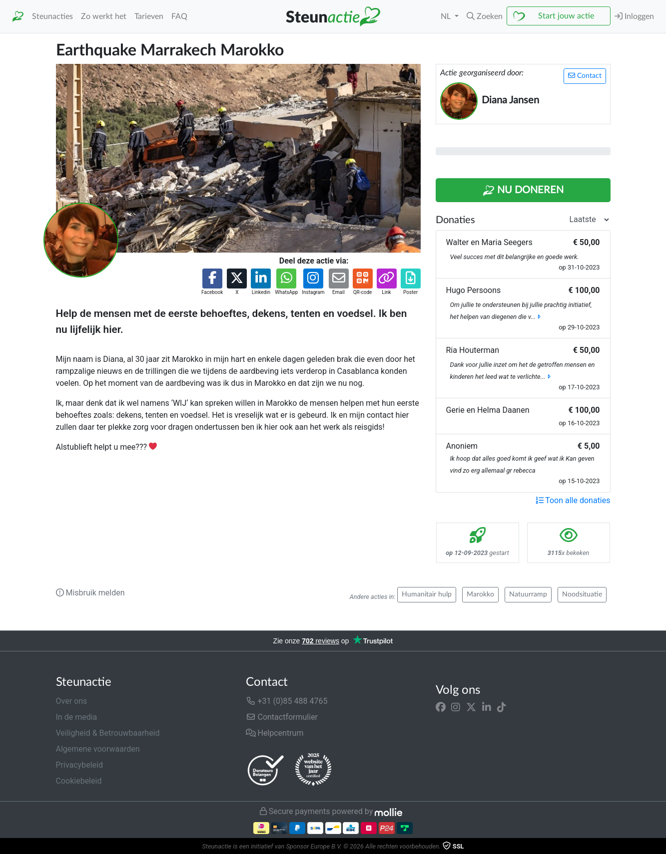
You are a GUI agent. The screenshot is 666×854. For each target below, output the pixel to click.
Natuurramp (528, 594)
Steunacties (52, 16)
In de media (76, 717)
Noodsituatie (582, 594)
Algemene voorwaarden (98, 749)
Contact (585, 75)
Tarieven (148, 16)
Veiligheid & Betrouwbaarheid (108, 733)
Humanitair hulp (427, 594)
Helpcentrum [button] (275, 733)
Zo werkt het (103, 16)
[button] (485, 16)
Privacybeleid (79, 765)
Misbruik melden (90, 592)
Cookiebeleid (79, 781)
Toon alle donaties (573, 500)
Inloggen (634, 16)
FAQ (179, 16)
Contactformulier (282, 717)
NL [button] (447, 16)
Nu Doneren (523, 191)
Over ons (71, 701)
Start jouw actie (566, 16)
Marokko (480, 594)
